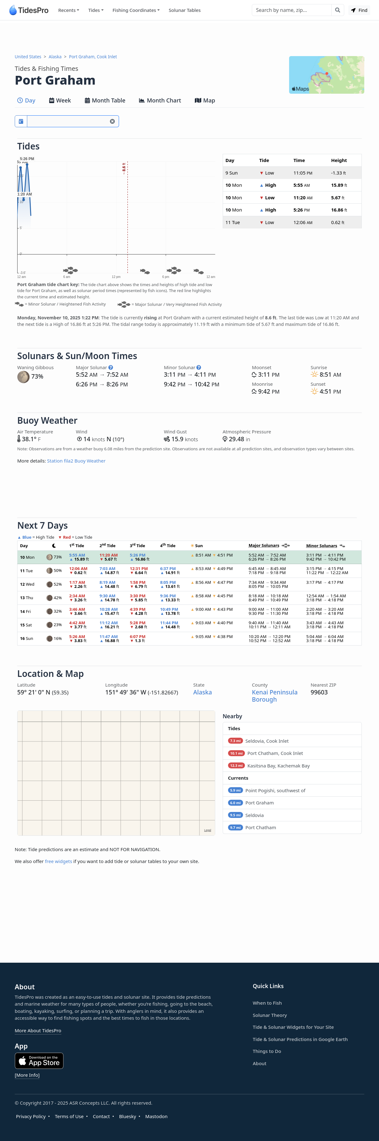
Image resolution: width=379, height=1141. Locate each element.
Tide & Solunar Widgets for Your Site (293, 1027)
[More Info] (27, 1075)
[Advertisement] (189, 37)
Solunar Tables (185, 10)
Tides (94, 10)
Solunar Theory (270, 1015)
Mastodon (156, 1116)
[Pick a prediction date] (21, 121)
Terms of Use (69, 1116)
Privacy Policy (31, 1116)
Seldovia (246, 815)
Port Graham (251, 802)
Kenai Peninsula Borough (275, 696)
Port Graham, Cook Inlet (93, 57)
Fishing (134, 10)
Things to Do (267, 1051)
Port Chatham (252, 827)
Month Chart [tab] (160, 100)
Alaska (55, 57)
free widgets (58, 861)
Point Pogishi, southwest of (266, 790)
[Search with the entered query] (337, 10)
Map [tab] (205, 100)
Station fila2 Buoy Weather (76, 461)
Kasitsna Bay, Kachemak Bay (269, 765)
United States (28, 57)
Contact (101, 1116)
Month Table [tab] (105, 100)
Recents (66, 10)
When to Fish (267, 1003)
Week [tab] (60, 100)
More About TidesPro (38, 1030)
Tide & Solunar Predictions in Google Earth (300, 1039)
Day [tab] (26, 100)
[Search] (292, 10)
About (259, 1063)
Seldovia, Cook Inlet (258, 741)
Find (359, 10)
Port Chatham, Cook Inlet (265, 753)
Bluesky (127, 1116)
